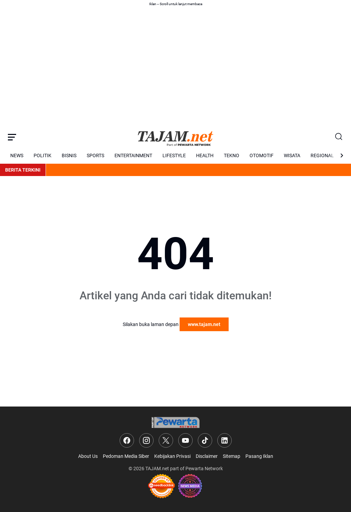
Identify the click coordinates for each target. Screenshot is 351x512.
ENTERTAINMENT (133, 155)
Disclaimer (207, 456)
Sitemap (231, 456)
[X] (166, 440)
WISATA (292, 155)
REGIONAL (322, 155)
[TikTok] (205, 440)
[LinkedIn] (224, 440)
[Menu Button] (12, 137)
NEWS (16, 155)
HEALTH (205, 155)
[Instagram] (146, 440)
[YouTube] (185, 440)
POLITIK (42, 155)
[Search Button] (339, 137)
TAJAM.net (157, 468)
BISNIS (69, 155)
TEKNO (231, 155)
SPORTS (95, 155)
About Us (88, 456)
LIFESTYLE (174, 155)
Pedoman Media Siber (126, 456)
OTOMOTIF (262, 155)
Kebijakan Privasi (172, 456)
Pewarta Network (204, 468)
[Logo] (175, 422)
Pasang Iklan (259, 456)
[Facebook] (127, 440)
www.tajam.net (204, 324)
